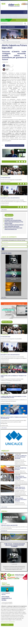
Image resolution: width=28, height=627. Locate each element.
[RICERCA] (25, 23)
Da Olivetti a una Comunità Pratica (10, 198)
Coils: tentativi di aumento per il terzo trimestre (20, 478)
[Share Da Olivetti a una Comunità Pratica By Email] (18, 207)
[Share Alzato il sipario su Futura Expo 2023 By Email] (17, 161)
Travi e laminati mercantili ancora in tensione (20, 500)
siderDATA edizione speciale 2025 (9, 525)
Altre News (4, 209)
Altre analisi (4, 507)
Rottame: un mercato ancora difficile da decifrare (21, 457)
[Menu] (25, 12)
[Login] (3, 249)
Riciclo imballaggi (6, 583)
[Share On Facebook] (24, 161)
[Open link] (3, 4)
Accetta (7, 624)
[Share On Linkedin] (19, 161)
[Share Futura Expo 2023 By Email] (18, 184)
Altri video (3, 297)
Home (3, 40)
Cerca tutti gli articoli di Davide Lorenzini (14, 145)
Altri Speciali (4, 530)
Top (7, 40)
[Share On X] (22, 161)
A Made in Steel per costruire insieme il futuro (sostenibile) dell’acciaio (13, 397)
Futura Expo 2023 (5, 177)
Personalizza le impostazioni (8, 621)
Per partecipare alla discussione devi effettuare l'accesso (13, 240)
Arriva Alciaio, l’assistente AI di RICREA (6, 598)
